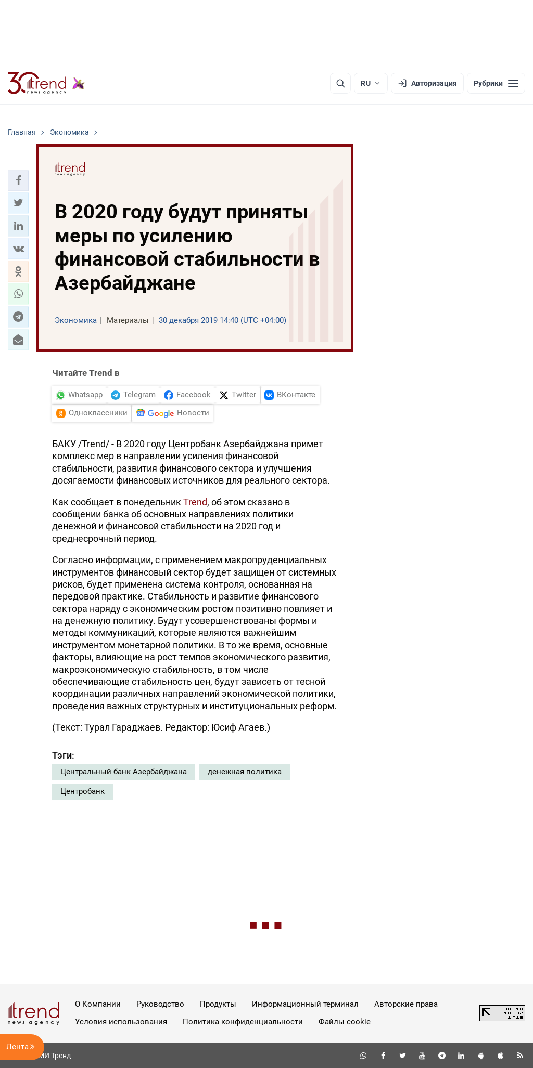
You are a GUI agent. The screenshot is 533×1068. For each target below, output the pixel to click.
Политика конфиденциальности (243, 1021)
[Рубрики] (496, 83)
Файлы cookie (345, 1021)
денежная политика (245, 771)
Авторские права (406, 1004)
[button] (18, 180)
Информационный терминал (305, 1004)
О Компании (98, 1004)
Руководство (160, 1004)
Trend (195, 502)
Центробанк (82, 791)
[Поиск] (340, 83)
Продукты (218, 1004)
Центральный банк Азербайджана (123, 771)
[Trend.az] (46, 83)
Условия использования (121, 1021)
